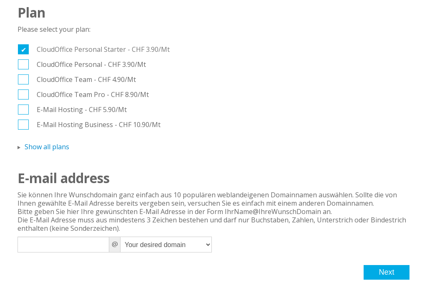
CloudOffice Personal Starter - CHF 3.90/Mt (103, 49)
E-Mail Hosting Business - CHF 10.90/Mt (99, 124)
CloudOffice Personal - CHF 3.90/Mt (91, 64)
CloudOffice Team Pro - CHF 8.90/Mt (93, 94)
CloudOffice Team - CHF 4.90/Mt (86, 79)
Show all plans (47, 146)
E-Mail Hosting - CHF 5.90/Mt (82, 109)
